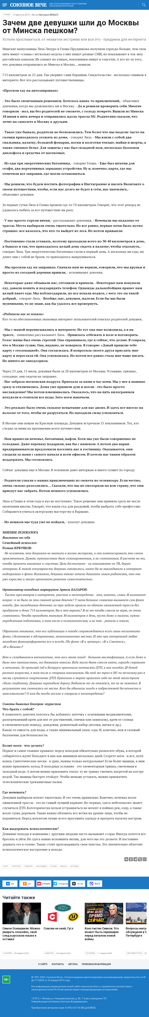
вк (10, 883)
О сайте (42, 964)
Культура (8, 953)
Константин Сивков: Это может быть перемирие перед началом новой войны (102, 934)
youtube (43, 883)
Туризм (7, 15)
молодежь (41, 866)
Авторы (73, 964)
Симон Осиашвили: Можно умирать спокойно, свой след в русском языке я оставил (21, 934)
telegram (61, 883)
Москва (74, 866)
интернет (16, 866)
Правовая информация (96, 964)
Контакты (58, 964)
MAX (95, 883)
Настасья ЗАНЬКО (48, 14)
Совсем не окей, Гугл (58, 928)
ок (27, 883)
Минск (63, 866)
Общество (49, 953)
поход (53, 866)
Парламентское (134, 953)
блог (6, 866)
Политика (90, 953)
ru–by (77, 883)
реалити (28, 866)
